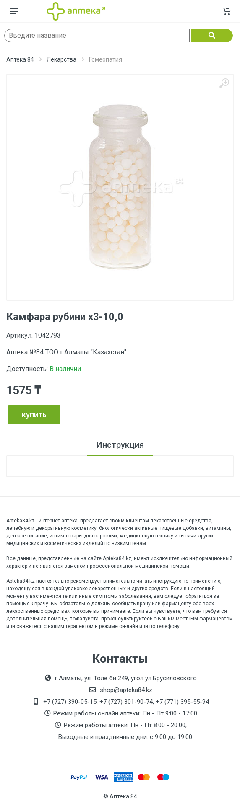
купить (34, 414)
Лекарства (61, 59)
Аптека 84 (20, 59)
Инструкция (120, 445)
